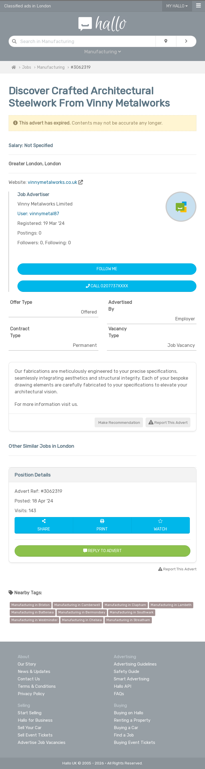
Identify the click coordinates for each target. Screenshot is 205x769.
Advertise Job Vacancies (41, 742)
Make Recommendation (118, 422)
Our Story (27, 664)
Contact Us (29, 678)
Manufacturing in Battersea (32, 612)
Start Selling (29, 712)
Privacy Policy (31, 693)
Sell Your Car (29, 727)
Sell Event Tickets (35, 735)
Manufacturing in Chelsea (82, 620)
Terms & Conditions (37, 686)
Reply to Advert (102, 550)
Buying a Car (126, 727)
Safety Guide (126, 671)
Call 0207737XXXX (107, 286)
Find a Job (124, 735)
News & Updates (34, 671)
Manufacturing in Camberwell (77, 605)
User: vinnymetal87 (38, 213)
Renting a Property (132, 720)
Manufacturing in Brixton (30, 605)
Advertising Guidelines (135, 664)
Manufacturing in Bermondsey (81, 612)
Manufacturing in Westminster (34, 620)
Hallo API (122, 686)
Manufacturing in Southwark (132, 612)
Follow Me (107, 268)
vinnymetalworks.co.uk (52, 182)
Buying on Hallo (128, 712)
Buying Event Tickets (134, 742)
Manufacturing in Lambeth (171, 605)
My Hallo (177, 6)
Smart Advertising (131, 678)
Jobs (26, 67)
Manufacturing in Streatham (128, 620)
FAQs (119, 693)
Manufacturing (102, 51)
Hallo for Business (35, 720)
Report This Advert (168, 422)
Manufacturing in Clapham (125, 605)
